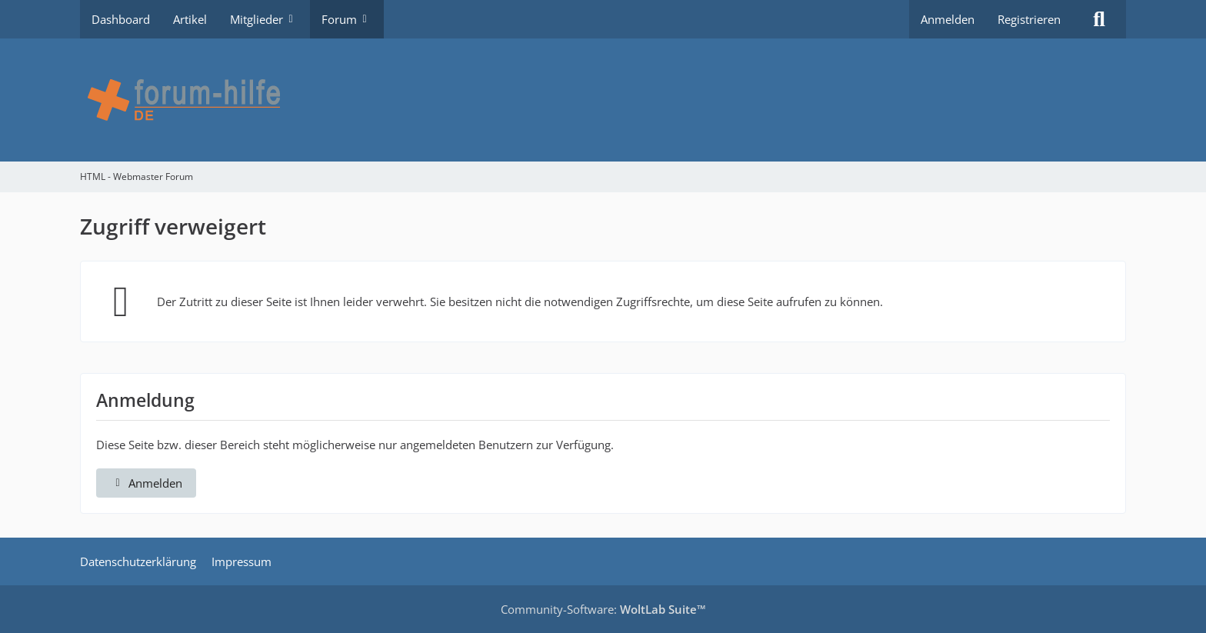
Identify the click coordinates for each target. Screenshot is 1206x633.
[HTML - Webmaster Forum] (603, 100)
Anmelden (947, 19)
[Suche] (1099, 19)
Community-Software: (603, 609)
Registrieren (1029, 19)
